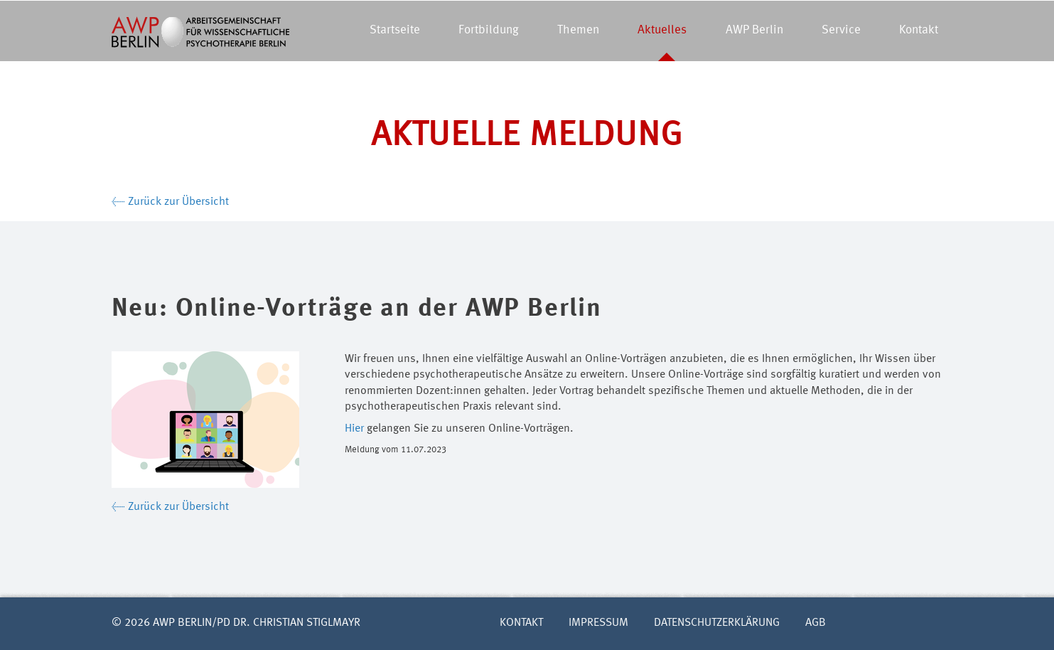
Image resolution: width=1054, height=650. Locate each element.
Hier (354, 429)
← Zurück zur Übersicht (170, 202)
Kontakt (918, 30)
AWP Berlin (754, 30)
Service (841, 30)
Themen (578, 30)
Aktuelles (662, 30)
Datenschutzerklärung (717, 623)
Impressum (598, 623)
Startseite (395, 30)
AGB (815, 623)
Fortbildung (488, 30)
